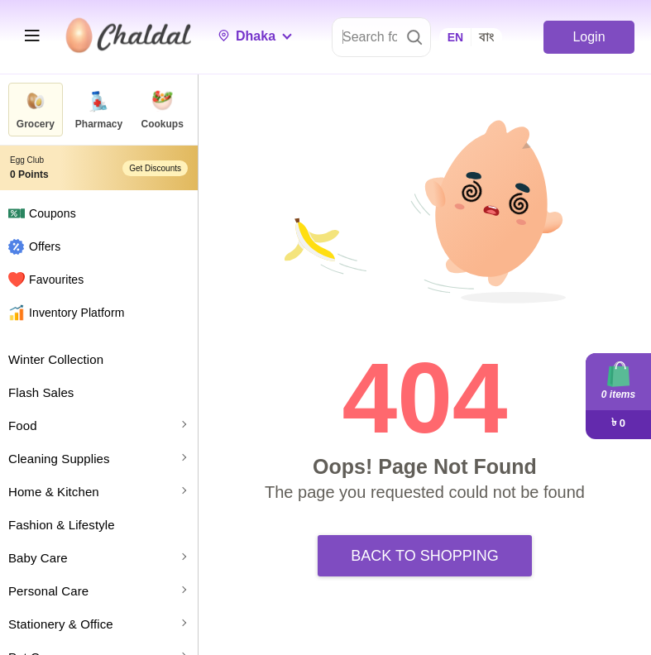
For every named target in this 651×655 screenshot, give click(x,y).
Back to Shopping (424, 555)
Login (588, 37)
